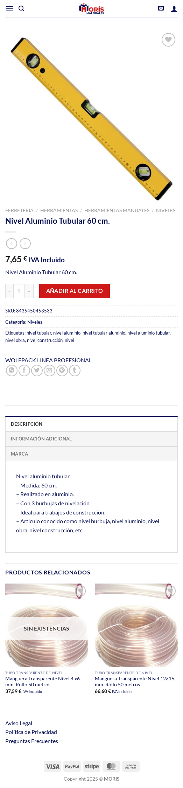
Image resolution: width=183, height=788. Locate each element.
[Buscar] (21, 8)
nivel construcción (45, 340)
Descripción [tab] (26, 424)
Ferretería (19, 210)
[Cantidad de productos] (18, 291)
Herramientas (59, 210)
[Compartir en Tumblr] (74, 370)
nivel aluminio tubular (148, 333)
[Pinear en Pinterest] (62, 370)
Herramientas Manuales (116, 210)
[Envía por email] (49, 370)
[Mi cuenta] (174, 8)
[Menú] (9, 8)
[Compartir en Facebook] (24, 370)
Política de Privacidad (31, 731)
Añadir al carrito (74, 291)
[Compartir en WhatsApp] (11, 370)
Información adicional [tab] (41, 439)
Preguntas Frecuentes (31, 741)
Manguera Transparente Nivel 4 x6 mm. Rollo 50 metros (42, 682)
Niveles (165, 210)
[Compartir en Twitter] (37, 370)
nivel (69, 340)
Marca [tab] (19, 454)
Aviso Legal (18, 723)
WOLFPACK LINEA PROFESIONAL (48, 360)
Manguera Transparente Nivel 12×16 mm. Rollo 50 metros (134, 682)
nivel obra (15, 340)
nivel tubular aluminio (104, 333)
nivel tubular (39, 333)
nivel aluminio (66, 333)
